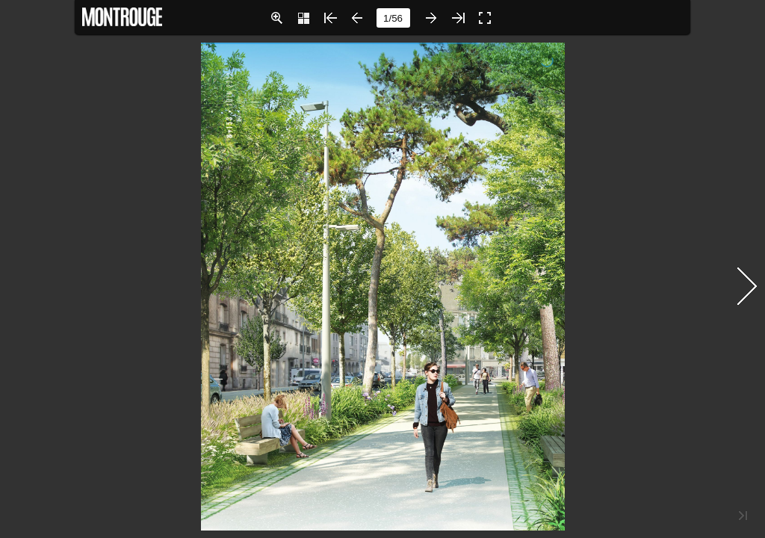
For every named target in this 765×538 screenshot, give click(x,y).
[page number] (393, 18)
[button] (276, 18)
